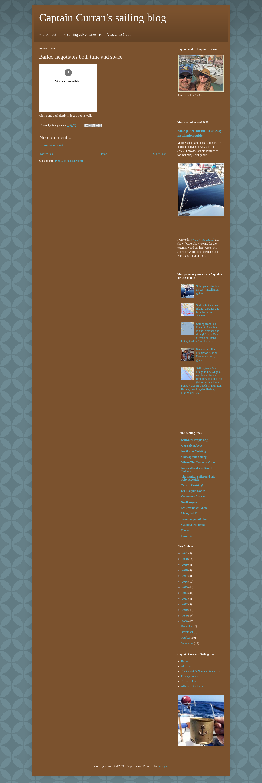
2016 (185, 581)
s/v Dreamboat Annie (194, 507)
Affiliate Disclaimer (192, 686)
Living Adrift (189, 513)
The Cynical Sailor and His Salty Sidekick (198, 478)
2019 (185, 564)
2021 (185, 553)
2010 (185, 609)
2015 (185, 587)
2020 (185, 558)
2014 (185, 592)
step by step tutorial (202, 239)
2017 (185, 575)
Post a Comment (53, 145)
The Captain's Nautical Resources (200, 671)
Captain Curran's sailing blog (102, 17)
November (187, 631)
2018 (185, 570)
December (187, 626)
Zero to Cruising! (192, 485)
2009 (185, 615)
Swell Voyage (189, 502)
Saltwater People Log (194, 439)
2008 (185, 621)
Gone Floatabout (191, 445)
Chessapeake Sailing (194, 456)
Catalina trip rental (193, 524)
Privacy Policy (189, 676)
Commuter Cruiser (193, 496)
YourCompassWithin (194, 519)
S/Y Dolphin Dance (193, 490)
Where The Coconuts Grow (198, 462)
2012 (185, 604)
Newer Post (46, 153)
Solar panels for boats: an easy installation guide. (209, 290)
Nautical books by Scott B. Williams (197, 470)
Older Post (159, 153)
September (187, 643)
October (186, 637)
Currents (186, 536)
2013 (185, 598)
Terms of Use (189, 681)
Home (103, 153)
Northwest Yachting (193, 451)
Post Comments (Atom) (69, 160)
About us (186, 666)
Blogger (162, 766)
